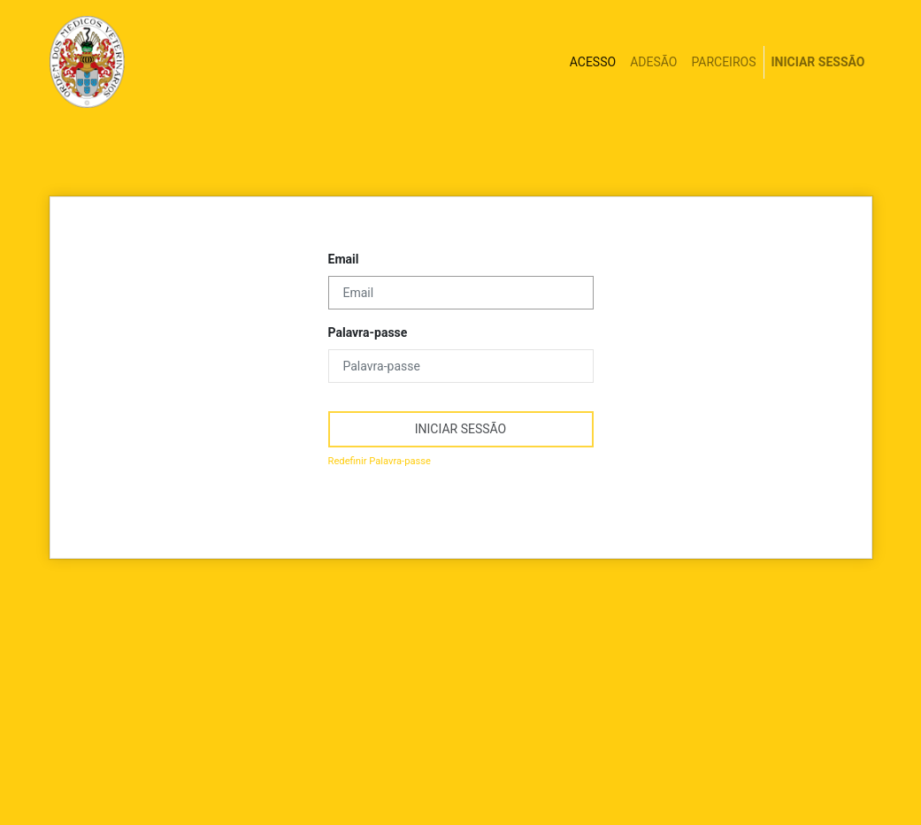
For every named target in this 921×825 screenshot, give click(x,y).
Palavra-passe (368, 332)
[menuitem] (593, 62)
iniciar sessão (460, 429)
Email (343, 259)
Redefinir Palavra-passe (380, 461)
